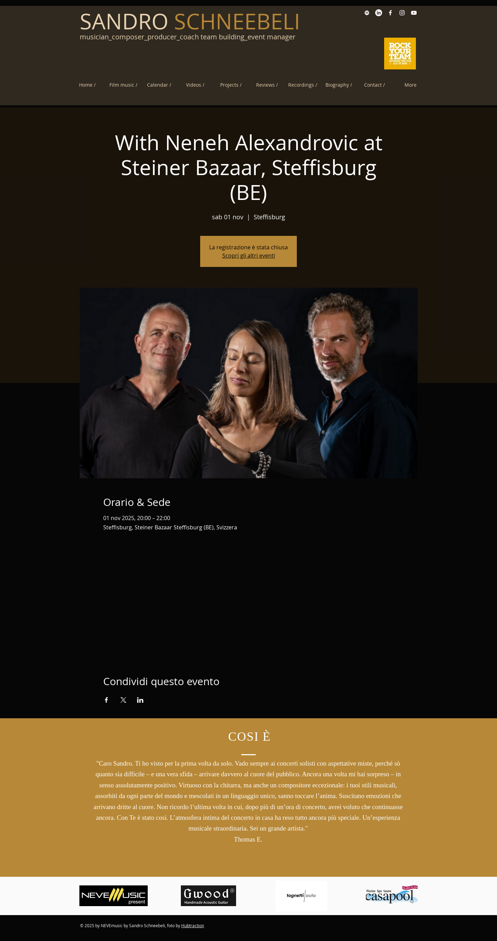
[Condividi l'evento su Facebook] (106, 700)
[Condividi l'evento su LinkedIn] (140, 700)
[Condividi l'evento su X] (123, 700)
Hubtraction (192, 925)
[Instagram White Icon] (402, 12)
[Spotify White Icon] (366, 12)
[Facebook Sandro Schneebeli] (390, 12)
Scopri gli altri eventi (248, 255)
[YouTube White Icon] (413, 12)
